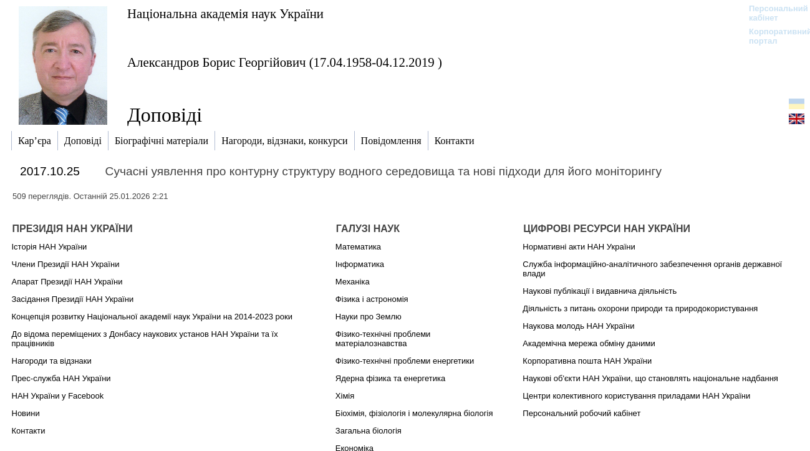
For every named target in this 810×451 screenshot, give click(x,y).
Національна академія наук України (225, 13)
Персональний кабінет (772, 13)
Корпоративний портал (772, 36)
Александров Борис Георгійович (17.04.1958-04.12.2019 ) (284, 62)
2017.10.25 (50, 171)
